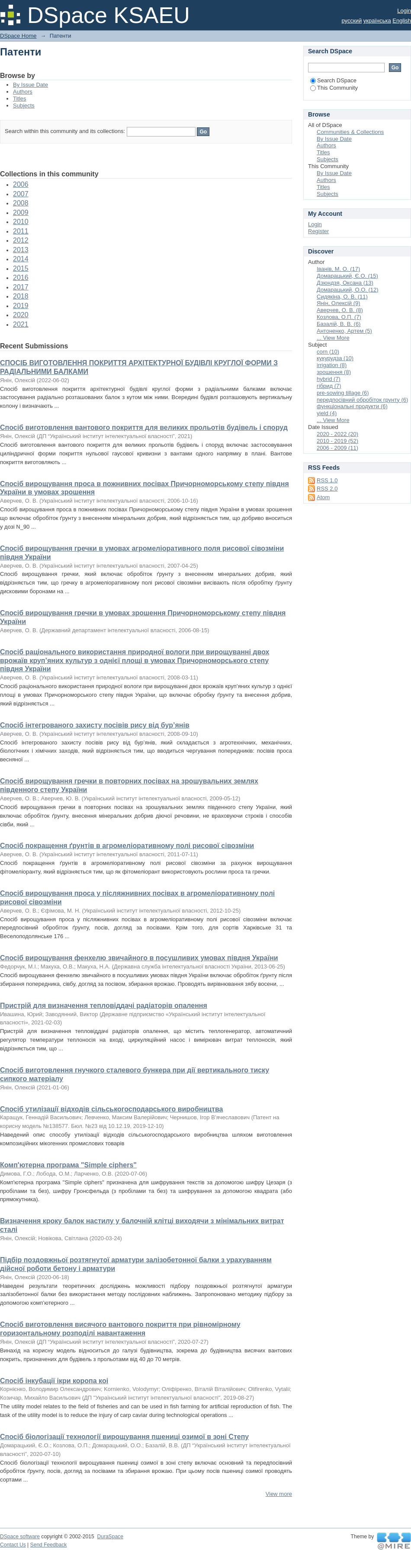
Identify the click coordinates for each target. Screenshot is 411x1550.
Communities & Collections (350, 132)
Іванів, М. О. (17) (338, 269)
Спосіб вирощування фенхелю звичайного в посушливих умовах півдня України (139, 958)
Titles (19, 98)
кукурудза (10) (335, 358)
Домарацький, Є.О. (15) (347, 276)
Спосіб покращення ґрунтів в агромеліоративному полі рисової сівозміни (127, 845)
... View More (333, 338)
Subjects (24, 105)
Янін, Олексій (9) (338, 303)
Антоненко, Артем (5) (344, 331)
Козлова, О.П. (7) (339, 317)
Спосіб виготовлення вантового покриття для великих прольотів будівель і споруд (144, 427)
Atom (323, 497)
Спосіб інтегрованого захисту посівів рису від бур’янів (94, 725)
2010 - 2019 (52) (337, 441)
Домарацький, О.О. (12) (348, 289)
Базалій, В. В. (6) (338, 324)
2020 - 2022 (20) (337, 434)
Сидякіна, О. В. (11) (342, 296)
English (401, 20)
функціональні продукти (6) (352, 406)
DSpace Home (18, 35)
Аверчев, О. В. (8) (340, 310)
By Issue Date (30, 84)
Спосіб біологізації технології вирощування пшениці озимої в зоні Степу (124, 1436)
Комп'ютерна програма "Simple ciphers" (68, 1165)
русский (352, 20)
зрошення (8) (334, 372)
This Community (334, 87)
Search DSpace (333, 80)
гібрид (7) (329, 386)
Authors (22, 91)
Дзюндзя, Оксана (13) (345, 282)
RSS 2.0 (327, 488)
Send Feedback (48, 1545)
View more (279, 1494)
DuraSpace (110, 1537)
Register (318, 231)
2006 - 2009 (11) (337, 448)
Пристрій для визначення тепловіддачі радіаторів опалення (103, 1005)
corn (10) (328, 351)
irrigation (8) (332, 365)
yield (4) (327, 413)
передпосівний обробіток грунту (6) (362, 399)
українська (377, 20)
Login (404, 10)
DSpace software (20, 1537)
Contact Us (13, 1545)
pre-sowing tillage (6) (343, 393)
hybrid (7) (328, 379)
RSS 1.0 (327, 480)
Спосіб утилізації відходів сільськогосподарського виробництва (111, 1109)
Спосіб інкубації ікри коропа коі (54, 1380)
